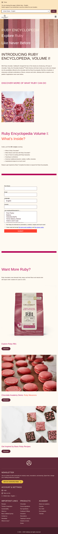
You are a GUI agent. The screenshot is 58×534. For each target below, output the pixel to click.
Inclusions (23, 513)
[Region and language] (26, 11)
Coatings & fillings (25, 511)
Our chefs (41, 508)
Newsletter (4, 518)
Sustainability (5, 508)
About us (4, 511)
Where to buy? (5, 521)
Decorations (23, 516)
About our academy (44, 504)
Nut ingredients (24, 508)
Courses (41, 506)
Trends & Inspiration (7, 506)
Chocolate (23, 504)
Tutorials (41, 513)
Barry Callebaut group (7, 513)
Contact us (4, 516)
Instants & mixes (24, 521)
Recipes (4, 504)
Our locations (42, 511)
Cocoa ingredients (25, 506)
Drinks (22, 523)
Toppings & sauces (25, 518)
